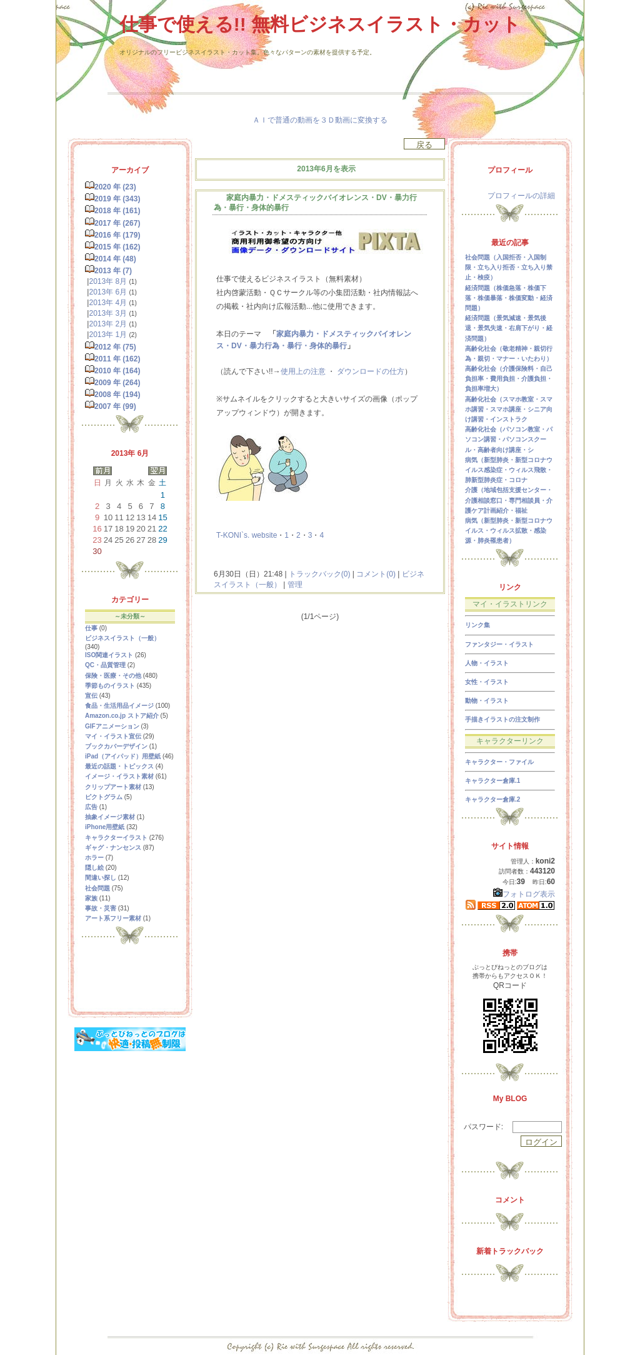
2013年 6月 (108, 292)
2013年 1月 (108, 334)
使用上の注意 (303, 371)
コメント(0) (375, 574)
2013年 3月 (108, 313)
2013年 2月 (108, 324)
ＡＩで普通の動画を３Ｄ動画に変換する (320, 120)
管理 (295, 584)
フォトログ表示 (524, 894)
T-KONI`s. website (246, 535)
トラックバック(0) (319, 574)
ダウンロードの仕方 (370, 371)
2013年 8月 (108, 281)
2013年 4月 (108, 302)
